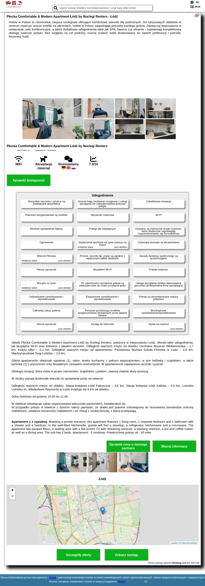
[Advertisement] (102, 68)
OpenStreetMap (189, 543)
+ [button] (12, 490)
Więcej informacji (174, 446)
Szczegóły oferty (78, 555)
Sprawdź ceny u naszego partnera (128, 446)
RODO (121, 581)
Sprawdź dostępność (29, 180)
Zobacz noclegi (126, 555)
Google (52, 577)
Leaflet (174, 543)
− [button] (12, 496)
